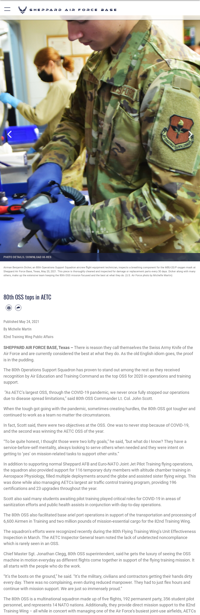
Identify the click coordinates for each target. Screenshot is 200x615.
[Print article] (9, 308)
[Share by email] (18, 308)
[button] (7, 10)
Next (190, 134)
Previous (10, 134)
